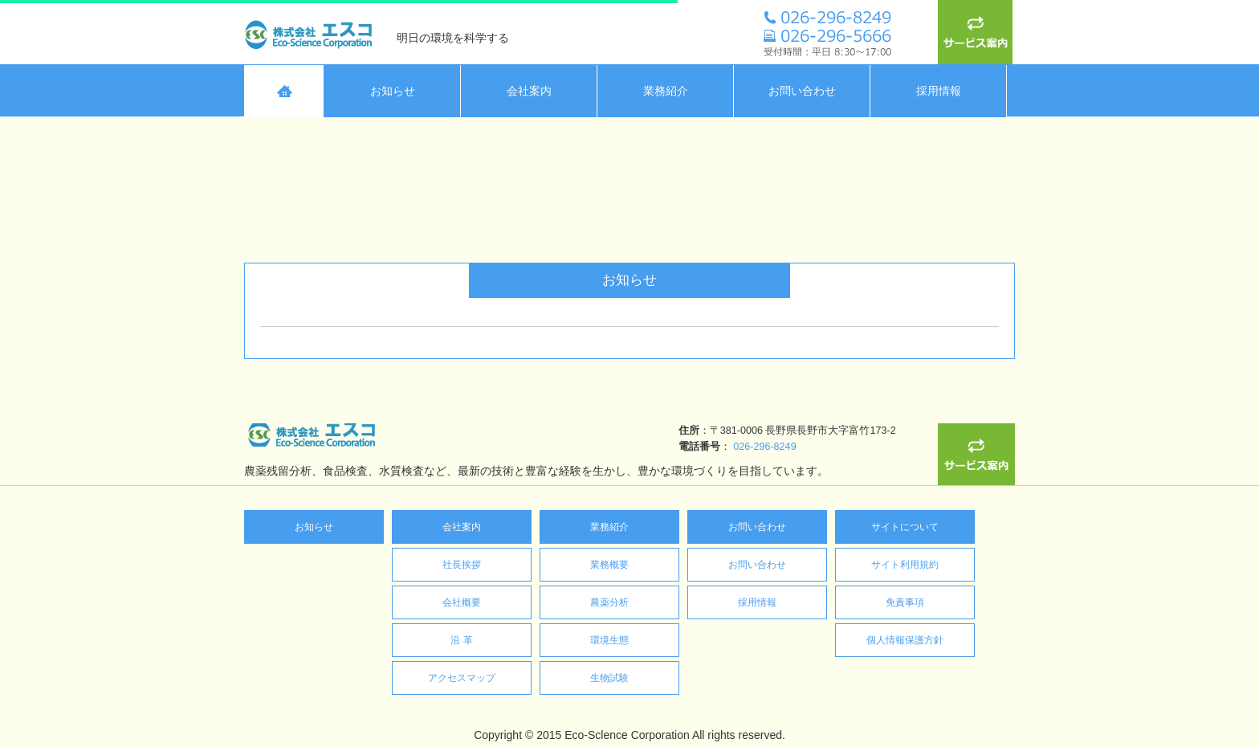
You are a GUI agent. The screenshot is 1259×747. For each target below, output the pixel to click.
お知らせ (314, 527)
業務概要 (609, 564)
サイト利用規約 (905, 564)
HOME (284, 91)
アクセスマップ (461, 678)
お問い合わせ (757, 527)
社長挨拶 (461, 564)
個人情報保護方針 (904, 640)
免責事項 (905, 602)
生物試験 (609, 678)
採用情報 (757, 602)
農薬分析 (609, 602)
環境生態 (609, 640)
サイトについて (905, 527)
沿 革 (461, 640)
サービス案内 (976, 32)
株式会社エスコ (312, 32)
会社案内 (461, 527)
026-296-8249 (479, 446)
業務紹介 (609, 527)
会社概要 (461, 602)
